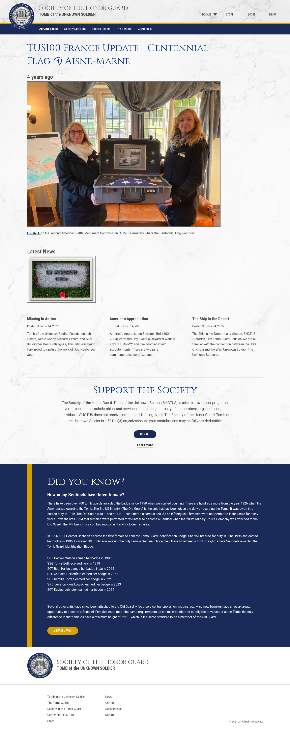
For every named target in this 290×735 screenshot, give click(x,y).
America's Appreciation (129, 318)
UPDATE (34, 233)
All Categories (48, 28)
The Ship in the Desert (210, 318)
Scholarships (113, 708)
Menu (272, 14)
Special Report (101, 28)
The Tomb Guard (58, 702)
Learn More (145, 445)
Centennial (145, 28)
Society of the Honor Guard (64, 708)
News (108, 696)
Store (230, 14)
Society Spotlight (75, 28)
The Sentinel (124, 28)
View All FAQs (63, 630)
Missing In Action (41, 318)
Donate (206, 14)
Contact (110, 702)
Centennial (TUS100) (60, 714)
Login (251, 14)
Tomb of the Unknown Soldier (66, 696)
